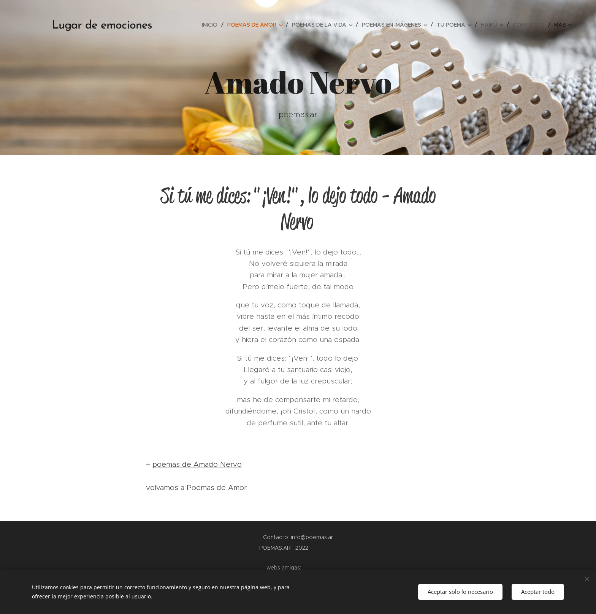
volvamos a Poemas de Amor (196, 487)
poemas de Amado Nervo (197, 464)
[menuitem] (212, 24)
